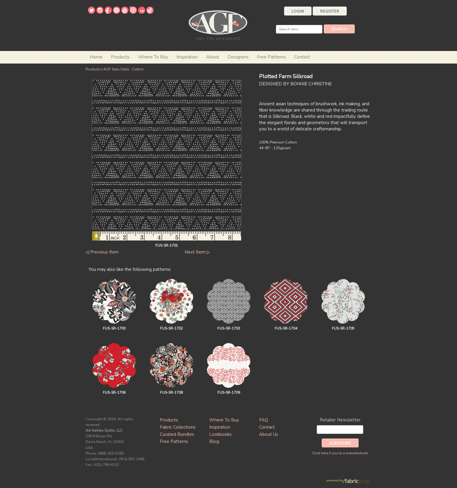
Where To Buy (224, 420)
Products (93, 69)
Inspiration (187, 57)
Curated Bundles (177, 434)
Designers (238, 57)
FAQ (263, 420)
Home (96, 57)
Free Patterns (271, 57)
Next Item (195, 252)
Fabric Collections (178, 427)
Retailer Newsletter (340, 420)
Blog (214, 441)
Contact (302, 57)
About (212, 57)
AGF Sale (111, 69)
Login (298, 11)
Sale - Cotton (133, 69)
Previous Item (104, 252)
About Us (268, 434)
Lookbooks (220, 434)
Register (329, 11)
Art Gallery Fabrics (218, 24)
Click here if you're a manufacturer (340, 453)
